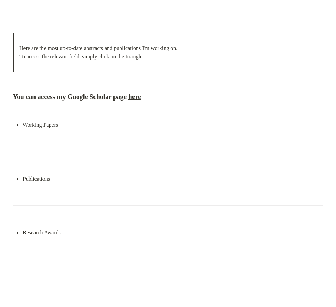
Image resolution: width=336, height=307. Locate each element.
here (134, 96)
